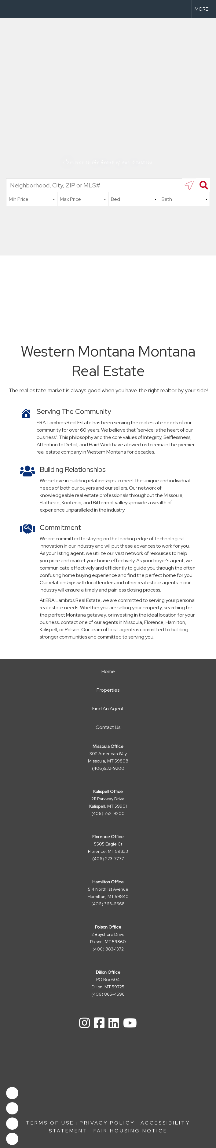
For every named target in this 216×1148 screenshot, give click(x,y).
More (201, 9)
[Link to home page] (8, 9)
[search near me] (189, 185)
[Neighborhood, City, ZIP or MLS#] (108, 185)
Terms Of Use (50, 1123)
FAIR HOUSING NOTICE (130, 1131)
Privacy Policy (107, 1123)
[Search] (203, 185)
